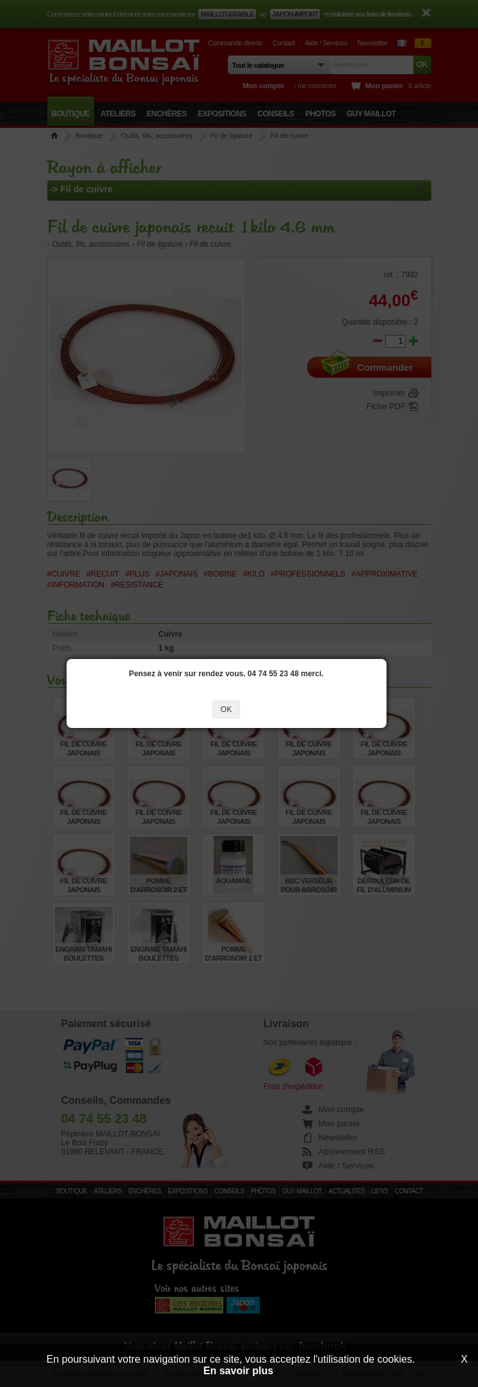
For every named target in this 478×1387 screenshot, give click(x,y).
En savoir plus (238, 1370)
